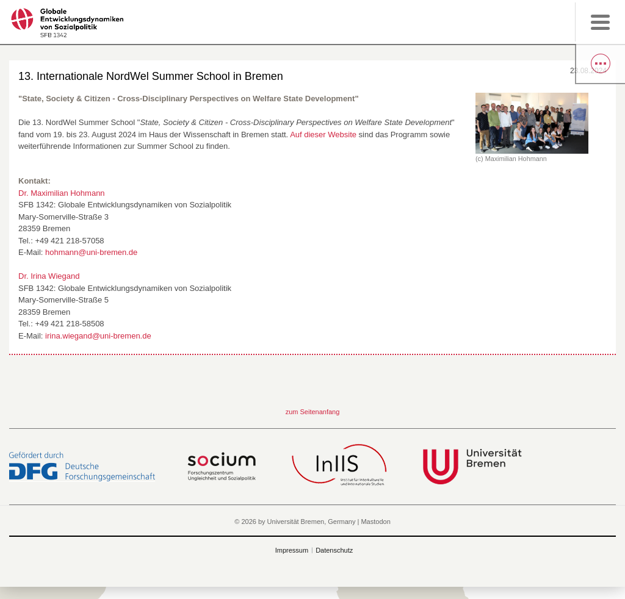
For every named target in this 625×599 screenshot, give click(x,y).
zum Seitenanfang (313, 411)
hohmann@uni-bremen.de (91, 252)
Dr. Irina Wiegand (48, 276)
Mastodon (375, 521)
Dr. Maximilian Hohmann (61, 193)
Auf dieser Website (323, 134)
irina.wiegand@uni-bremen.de (98, 335)
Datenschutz (334, 550)
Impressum (291, 550)
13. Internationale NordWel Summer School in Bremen (150, 76)
